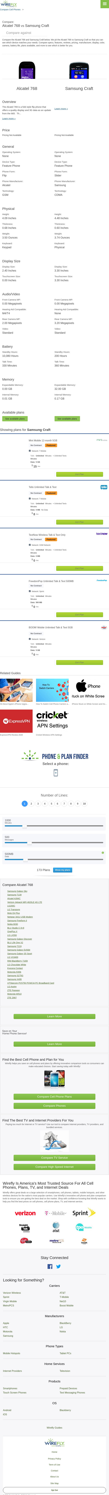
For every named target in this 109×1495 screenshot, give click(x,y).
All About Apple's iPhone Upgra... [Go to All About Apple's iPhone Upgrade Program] (14, 704)
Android (7, 1410)
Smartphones (10, 1388)
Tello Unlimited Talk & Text (42, 487)
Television (65, 1371)
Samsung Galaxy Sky (17, 891)
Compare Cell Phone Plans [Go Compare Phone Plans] (54, 1096)
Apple (6, 1323)
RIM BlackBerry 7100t (17, 961)
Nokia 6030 (12, 924)
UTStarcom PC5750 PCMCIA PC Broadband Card (30, 983)
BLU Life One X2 (15, 942)
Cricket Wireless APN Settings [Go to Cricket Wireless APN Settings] (49, 735)
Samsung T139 (14, 895)
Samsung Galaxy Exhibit (18, 950)
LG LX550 (12, 935)
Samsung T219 (14, 946)
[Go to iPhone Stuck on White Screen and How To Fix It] (88, 690)
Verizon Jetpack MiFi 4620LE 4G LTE (24, 902)
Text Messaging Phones (72, 1392)
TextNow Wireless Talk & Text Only (47, 535)
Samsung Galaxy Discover (19, 939)
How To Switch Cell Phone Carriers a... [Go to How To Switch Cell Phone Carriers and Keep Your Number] (53, 704)
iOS (5, 1414)
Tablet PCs (65, 1353)
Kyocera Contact (15, 968)
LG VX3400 (12, 957)
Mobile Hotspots (11, 1353)
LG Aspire (11, 986)
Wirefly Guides (54, 1427)
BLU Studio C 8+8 (15, 928)
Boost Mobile (67, 1305)
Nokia (63, 1331)
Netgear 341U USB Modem (20, 917)
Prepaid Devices (68, 1388)
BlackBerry (65, 1323)
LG (61, 1327)
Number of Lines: (54, 795)
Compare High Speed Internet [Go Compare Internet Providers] (54, 1166)
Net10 (63, 1301)
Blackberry (65, 1410)
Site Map (54, 1483)
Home (54, 1452)
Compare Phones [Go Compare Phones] (54, 1105)
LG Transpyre (13, 909)
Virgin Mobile (10, 1301)
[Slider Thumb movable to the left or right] (24, 827)
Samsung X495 (14, 979)
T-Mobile (64, 1297)
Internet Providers (12, 1371)
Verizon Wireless (12, 1293)
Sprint (6, 1297)
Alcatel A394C (13, 898)
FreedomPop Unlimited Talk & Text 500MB (51, 581)
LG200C (11, 906)
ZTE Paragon (13, 990)
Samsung (8, 1336)
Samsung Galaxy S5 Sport (19, 953)
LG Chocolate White (16, 964)
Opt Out (54, 1490)
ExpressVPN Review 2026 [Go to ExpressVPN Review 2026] (11, 735)
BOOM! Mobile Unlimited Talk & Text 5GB (51, 627)
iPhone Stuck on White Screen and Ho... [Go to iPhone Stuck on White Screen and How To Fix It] (89, 704)
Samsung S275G (15, 975)
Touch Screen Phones (14, 1392)
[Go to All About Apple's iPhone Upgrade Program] (16, 690)
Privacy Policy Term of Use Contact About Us (54, 1468)
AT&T (63, 1293)
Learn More (54, 1016)
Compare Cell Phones (10, 9)
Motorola (7, 1331)
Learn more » (9, 118)
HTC (5, 1327)
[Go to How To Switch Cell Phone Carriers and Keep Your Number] (52, 690)
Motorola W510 (14, 994)
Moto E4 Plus (13, 913)
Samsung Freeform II (17, 920)
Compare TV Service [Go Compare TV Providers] (54, 1157)
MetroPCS (8, 1305)
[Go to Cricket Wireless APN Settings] (52, 721)
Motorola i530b (14, 972)
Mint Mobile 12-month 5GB (43, 440)
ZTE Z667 (12, 997)
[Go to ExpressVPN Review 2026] (16, 721)
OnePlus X (12, 931)
